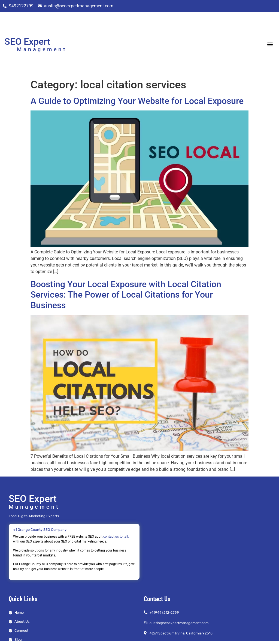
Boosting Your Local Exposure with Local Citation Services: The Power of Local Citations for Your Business (126, 294)
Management (42, 49)
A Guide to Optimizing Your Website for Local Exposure (137, 101)
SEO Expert (27, 41)
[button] (270, 44)
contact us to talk (116, 536)
